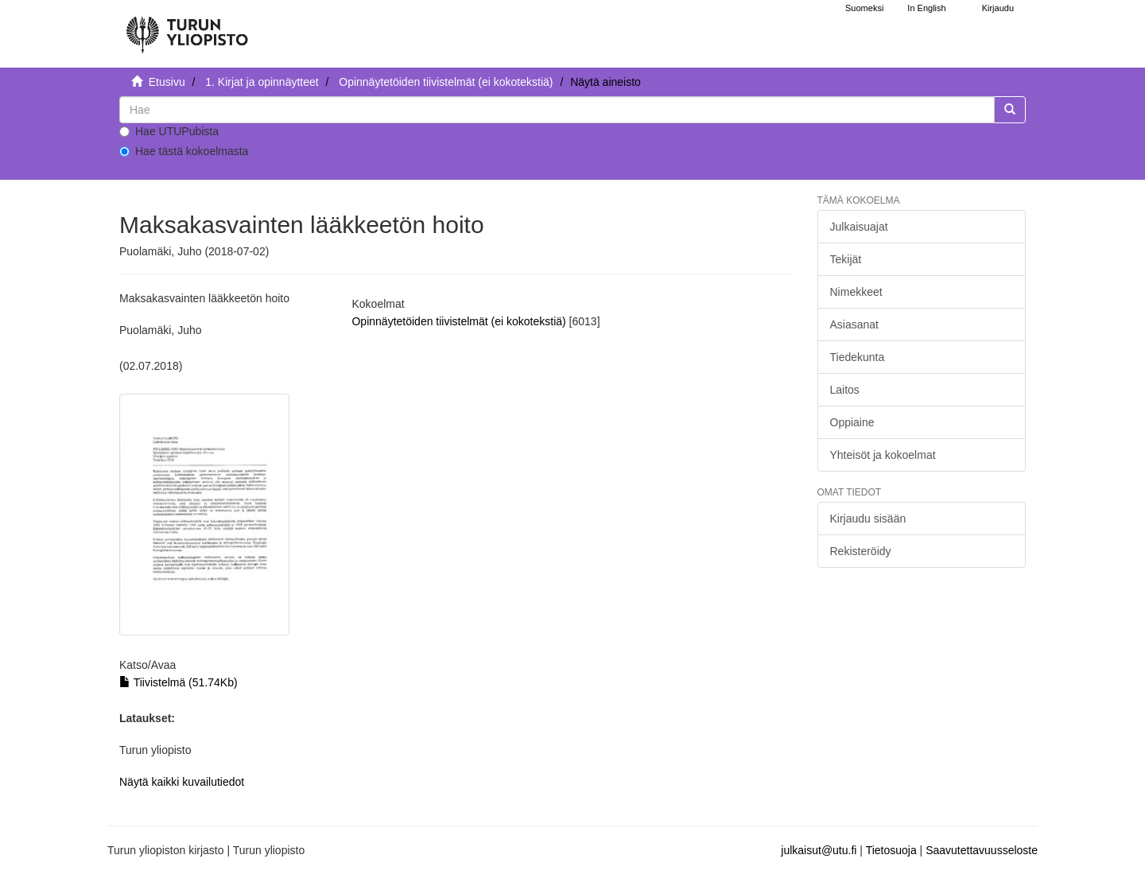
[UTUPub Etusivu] (186, 28)
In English (926, 8)
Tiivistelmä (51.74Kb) (178, 682)
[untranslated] (557, 109)
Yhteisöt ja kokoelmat (883, 455)
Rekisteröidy (860, 551)
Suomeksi (864, 8)
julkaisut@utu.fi (818, 850)
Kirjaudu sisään (868, 518)
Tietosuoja (891, 850)
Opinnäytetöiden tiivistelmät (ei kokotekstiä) (446, 82)
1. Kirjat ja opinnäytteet (261, 82)
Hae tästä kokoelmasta (183, 151)
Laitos (845, 389)
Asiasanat (854, 324)
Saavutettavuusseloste (982, 850)
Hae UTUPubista (169, 131)
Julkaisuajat (859, 226)
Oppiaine (852, 422)
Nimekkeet (856, 292)
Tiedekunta (857, 357)
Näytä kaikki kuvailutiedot (181, 781)
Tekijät (846, 259)
